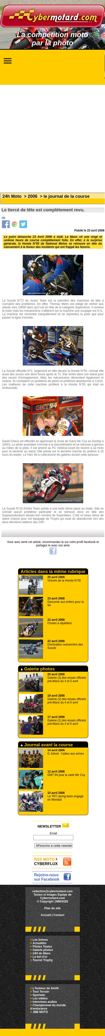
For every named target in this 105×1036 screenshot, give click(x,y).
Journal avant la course (47, 744)
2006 (33, 196)
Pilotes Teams (42, 946)
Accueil (46, 915)
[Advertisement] (51, 136)
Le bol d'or (40, 956)
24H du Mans (42, 953)
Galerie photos (38, 669)
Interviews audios (45, 1002)
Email (53, 833)
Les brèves (40, 939)
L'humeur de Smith (46, 988)
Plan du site (52, 908)
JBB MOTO (40, 1012)
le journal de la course (67, 196)
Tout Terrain (41, 991)
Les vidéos (40, 998)
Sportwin (39, 995)
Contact (58, 915)
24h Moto (12, 196)
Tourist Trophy (43, 960)
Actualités (39, 943)
